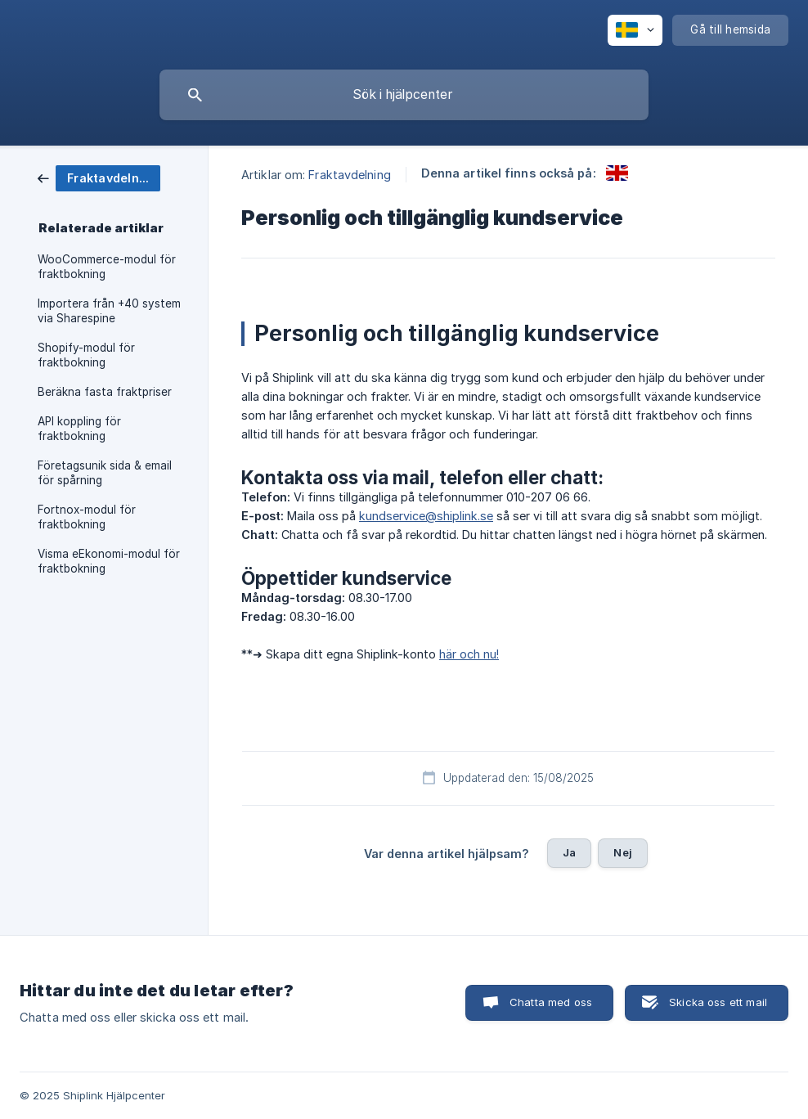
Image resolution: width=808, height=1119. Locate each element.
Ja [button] (569, 852)
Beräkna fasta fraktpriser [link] (105, 391)
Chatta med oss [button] (550, 1002)
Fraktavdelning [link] (349, 175)
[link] (99, 177)
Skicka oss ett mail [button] (718, 1002)
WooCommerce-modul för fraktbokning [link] (107, 267)
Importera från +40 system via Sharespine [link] (109, 311)
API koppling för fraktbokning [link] (79, 429)
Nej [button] (622, 852)
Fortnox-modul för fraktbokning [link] (87, 517)
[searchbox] (404, 95)
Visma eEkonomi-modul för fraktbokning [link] (109, 561)
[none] (635, 30)
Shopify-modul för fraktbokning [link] (86, 355)
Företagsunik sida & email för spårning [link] (105, 473)
